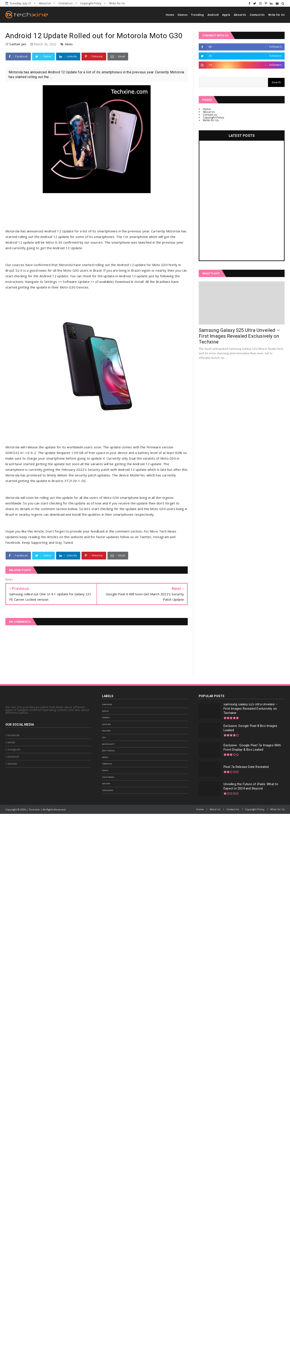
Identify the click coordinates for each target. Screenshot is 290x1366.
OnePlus (107, 763)
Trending (197, 14)
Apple (226, 14)
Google (106, 724)
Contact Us (257, 14)
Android (213, 14)
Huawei (106, 730)
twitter (12, 742)
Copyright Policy (90, 3)
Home (170, 14)
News (69, 44)
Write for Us (117, 3)
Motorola (108, 750)
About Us (45, 3)
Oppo (105, 770)
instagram (14, 749)
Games (183, 14)
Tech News (108, 777)
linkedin (12, 764)
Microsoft (108, 744)
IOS (104, 737)
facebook (14, 735)
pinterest (13, 756)
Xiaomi (106, 783)
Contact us (65, 3)
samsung (107, 790)
